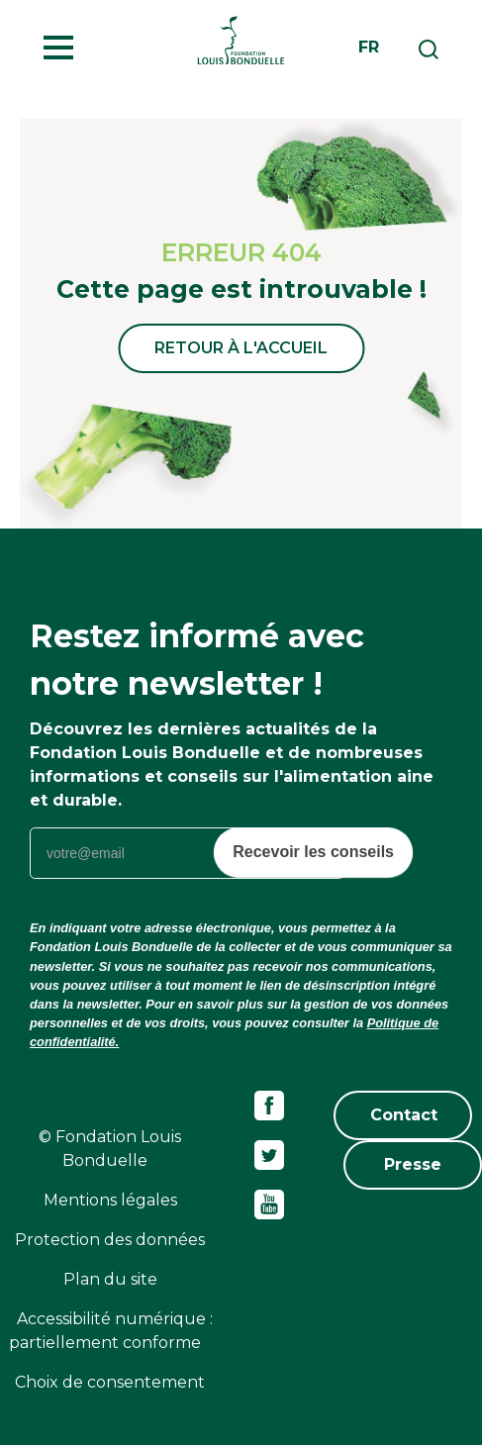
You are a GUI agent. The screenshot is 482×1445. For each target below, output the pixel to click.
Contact (403, 1115)
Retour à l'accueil (241, 347)
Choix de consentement (110, 1382)
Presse (412, 1164)
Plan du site (110, 1279)
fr (368, 47)
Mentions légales (110, 1200)
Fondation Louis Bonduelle (241, 39)
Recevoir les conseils (313, 851)
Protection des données (110, 1239)
